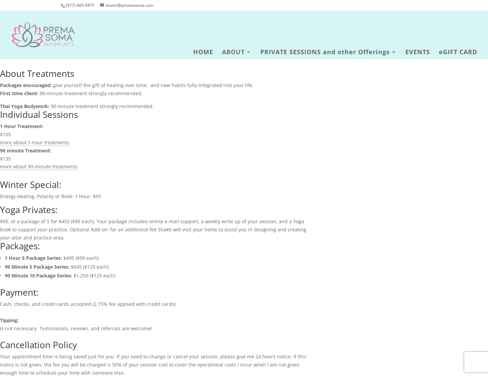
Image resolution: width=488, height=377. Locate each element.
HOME (203, 52)
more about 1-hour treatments (34, 142)
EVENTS (417, 52)
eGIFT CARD (458, 52)
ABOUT (233, 52)
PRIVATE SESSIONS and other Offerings (325, 52)
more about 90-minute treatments (39, 166)
